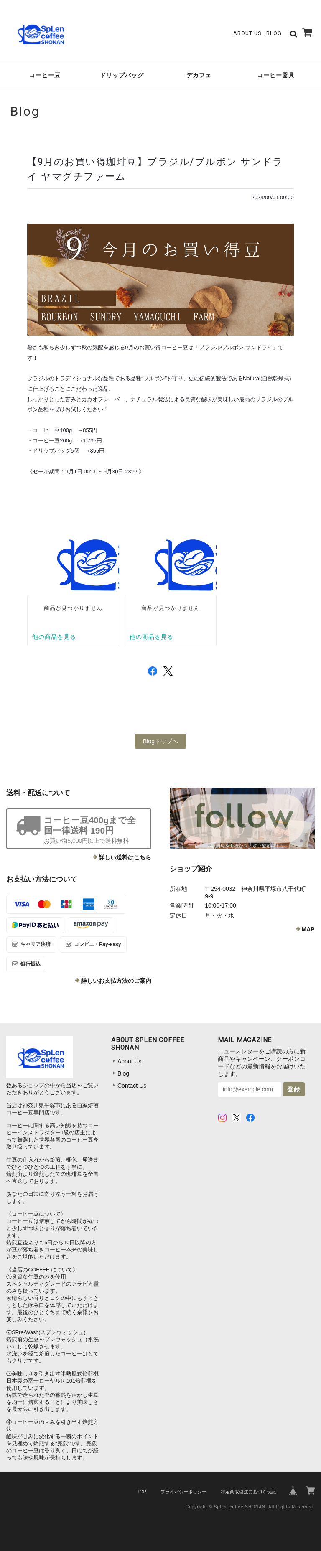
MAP (308, 929)
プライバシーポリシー (183, 1491)
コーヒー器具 (276, 75)
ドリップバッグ (122, 75)
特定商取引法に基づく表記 (248, 1491)
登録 (294, 1089)
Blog (274, 33)
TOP (141, 1491)
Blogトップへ (160, 741)
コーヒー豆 (45, 75)
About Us (247, 33)
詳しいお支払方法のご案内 (116, 980)
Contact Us (131, 1085)
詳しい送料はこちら (125, 857)
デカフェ (198, 75)
